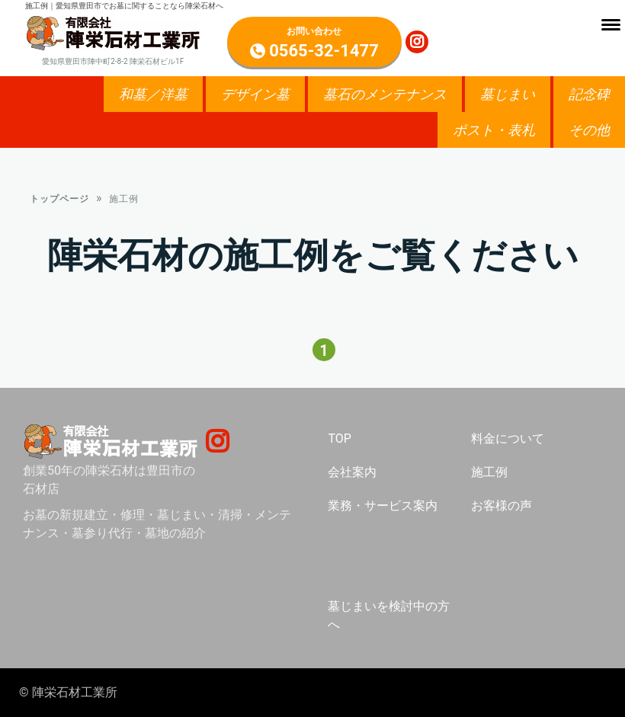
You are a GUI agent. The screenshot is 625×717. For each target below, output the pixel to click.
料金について (507, 441)
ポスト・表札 (494, 130)
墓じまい (507, 94)
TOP (339, 441)
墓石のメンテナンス (385, 94)
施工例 (489, 475)
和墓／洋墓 (153, 94)
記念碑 (589, 94)
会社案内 (352, 475)
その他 (589, 130)
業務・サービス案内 (383, 508)
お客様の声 (501, 508)
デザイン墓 (255, 94)
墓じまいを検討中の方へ (389, 618)
